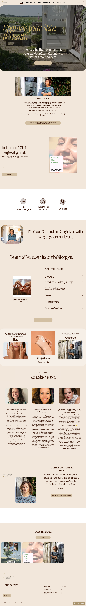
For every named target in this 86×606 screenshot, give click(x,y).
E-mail (3, 167)
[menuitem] (21, 3)
